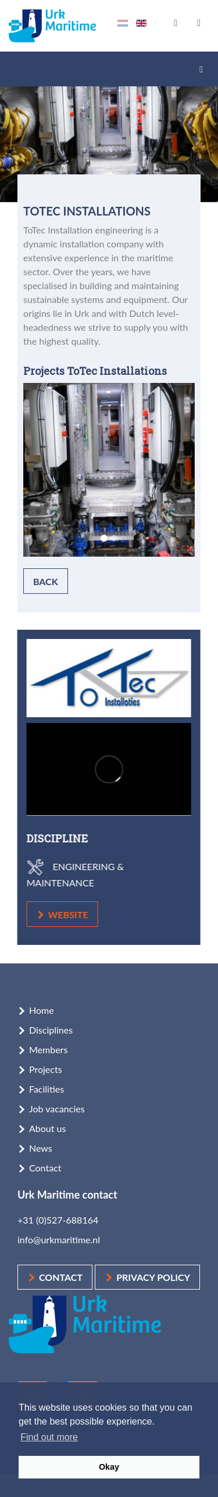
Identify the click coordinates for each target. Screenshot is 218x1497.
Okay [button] (109, 1467)
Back (45, 581)
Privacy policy (153, 1277)
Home (41, 1010)
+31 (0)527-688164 (57, 1219)
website (62, 914)
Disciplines (51, 1029)
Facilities (46, 1088)
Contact (45, 1167)
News (40, 1147)
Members (48, 1049)
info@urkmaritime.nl (58, 1239)
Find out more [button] (49, 1437)
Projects (45, 1069)
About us (47, 1128)
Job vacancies (57, 1108)
